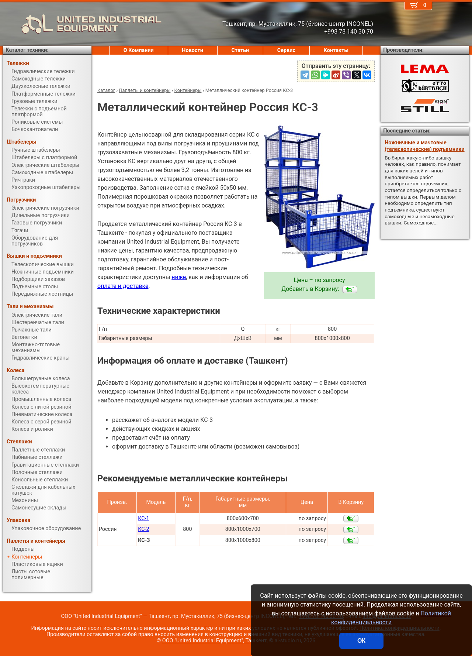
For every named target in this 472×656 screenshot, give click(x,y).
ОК (361, 641)
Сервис (286, 50)
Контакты (336, 50)
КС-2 (143, 529)
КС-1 (143, 518)
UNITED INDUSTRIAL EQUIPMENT (82, 24)
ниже (178, 277)
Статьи (240, 50)
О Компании (139, 50)
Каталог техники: (27, 50)
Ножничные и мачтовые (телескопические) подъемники (424, 146)
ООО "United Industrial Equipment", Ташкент (214, 641)
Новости (192, 50)
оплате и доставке (123, 285)
